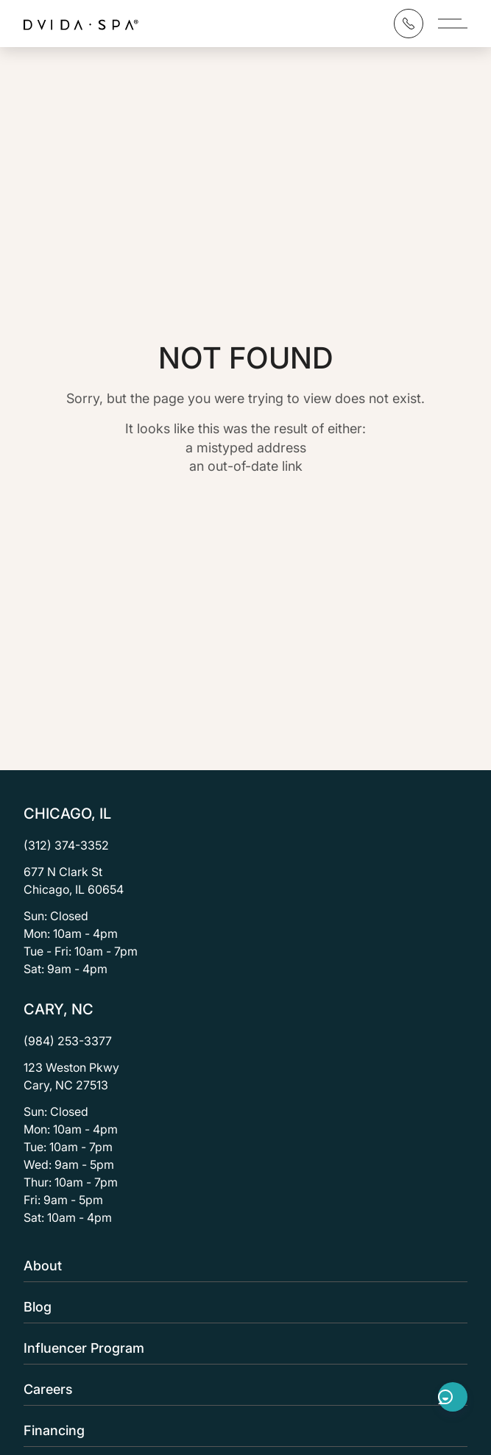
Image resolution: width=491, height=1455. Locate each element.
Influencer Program (241, 1348)
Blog (241, 1307)
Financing (241, 1430)
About (241, 1265)
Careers (241, 1389)
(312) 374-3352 (66, 845)
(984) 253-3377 (68, 1041)
